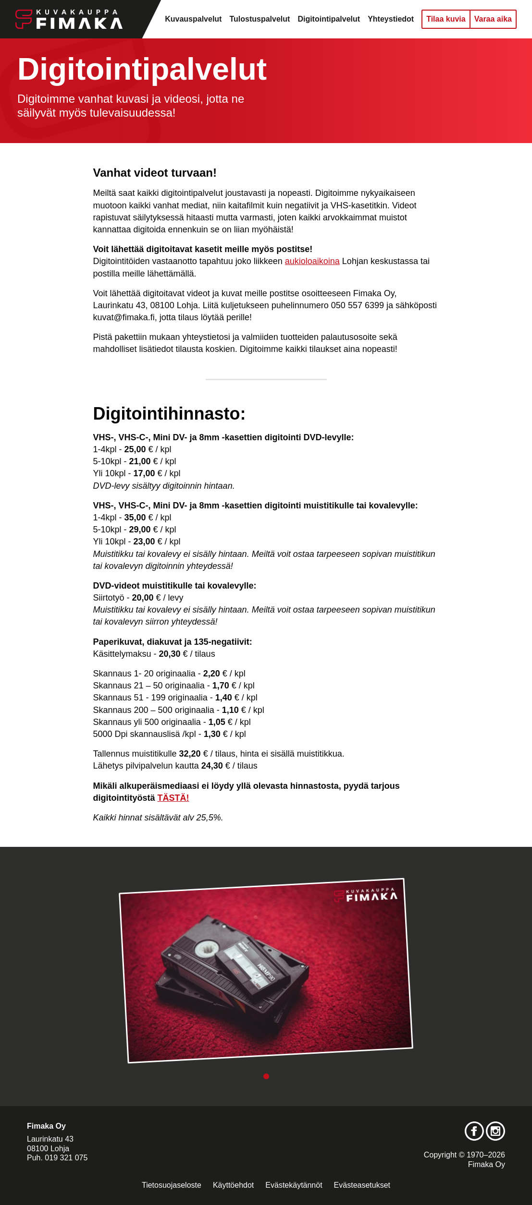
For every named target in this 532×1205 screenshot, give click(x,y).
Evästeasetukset (362, 1185)
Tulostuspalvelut (259, 19)
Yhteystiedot (391, 19)
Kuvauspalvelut (193, 19)
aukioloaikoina (312, 261)
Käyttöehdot (233, 1185)
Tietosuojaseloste (171, 1185)
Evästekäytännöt (293, 1185)
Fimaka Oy (486, 1164)
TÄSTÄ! (173, 798)
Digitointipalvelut (328, 19)
